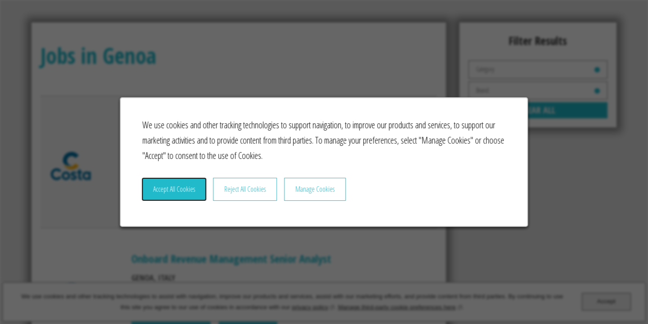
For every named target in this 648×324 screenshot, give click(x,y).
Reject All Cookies (248, 192)
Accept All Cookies (179, 192)
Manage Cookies (315, 192)
